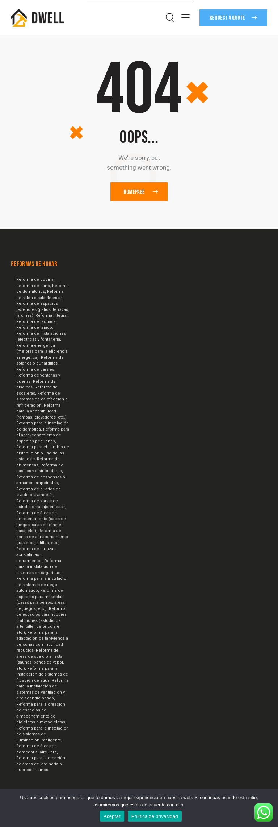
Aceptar (112, 816)
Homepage (134, 191)
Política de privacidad (154, 816)
